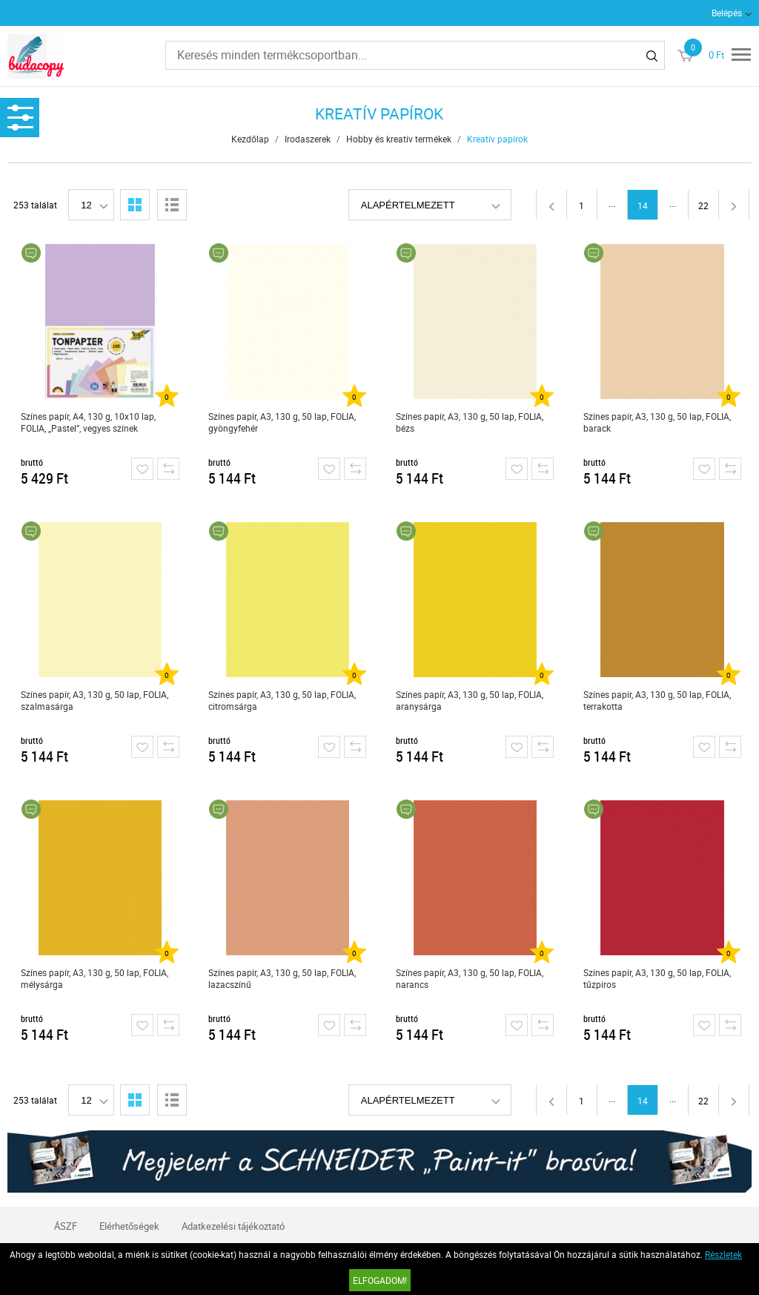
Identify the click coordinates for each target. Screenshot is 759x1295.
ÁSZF (65, 1226)
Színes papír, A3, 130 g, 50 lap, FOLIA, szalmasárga (94, 700)
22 (703, 205)
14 (642, 205)
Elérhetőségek (129, 1226)
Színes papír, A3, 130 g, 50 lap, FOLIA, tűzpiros (657, 978)
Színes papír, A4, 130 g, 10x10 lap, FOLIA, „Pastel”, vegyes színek (88, 422)
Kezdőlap (250, 139)
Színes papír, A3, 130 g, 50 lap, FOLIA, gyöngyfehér (282, 422)
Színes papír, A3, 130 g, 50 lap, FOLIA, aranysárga (469, 700)
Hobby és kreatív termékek (398, 139)
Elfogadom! (380, 1280)
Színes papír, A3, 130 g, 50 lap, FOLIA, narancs (469, 978)
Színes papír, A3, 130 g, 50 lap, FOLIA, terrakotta (657, 700)
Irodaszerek (308, 139)
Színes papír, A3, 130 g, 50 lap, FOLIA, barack (657, 422)
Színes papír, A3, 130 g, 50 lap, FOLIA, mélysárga (94, 978)
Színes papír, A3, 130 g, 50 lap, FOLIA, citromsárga (282, 700)
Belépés (727, 13)
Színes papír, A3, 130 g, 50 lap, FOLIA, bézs (469, 422)
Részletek (723, 1254)
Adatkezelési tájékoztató (233, 1226)
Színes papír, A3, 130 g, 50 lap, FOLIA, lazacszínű (282, 978)
